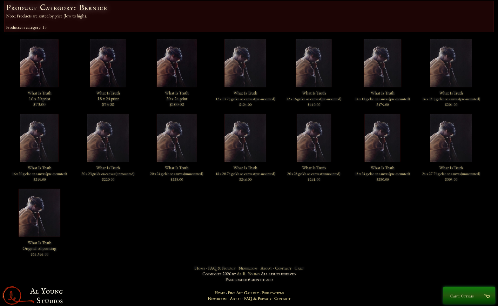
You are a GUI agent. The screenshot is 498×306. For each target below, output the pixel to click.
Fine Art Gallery (243, 293)
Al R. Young (248, 274)
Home (199, 268)
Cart (299, 268)
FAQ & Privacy (222, 268)
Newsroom (248, 268)
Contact (283, 268)
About (266, 268)
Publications (272, 293)
